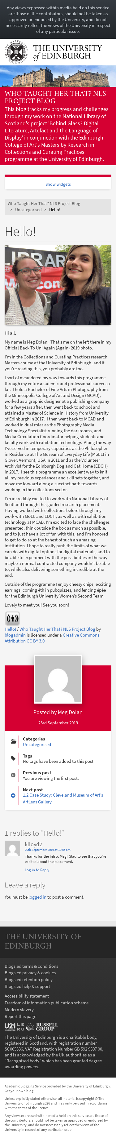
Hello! (10, 629)
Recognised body (22, 1061)
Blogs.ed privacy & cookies (30, 973)
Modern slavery (19, 1009)
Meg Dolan (70, 712)
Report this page (20, 1016)
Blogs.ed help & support (27, 986)
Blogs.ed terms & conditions (31, 966)
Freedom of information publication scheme (46, 1003)
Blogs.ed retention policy (29, 979)
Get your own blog (19, 1090)
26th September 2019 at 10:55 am (48, 850)
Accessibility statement (27, 996)
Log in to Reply (37, 870)
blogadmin (15, 635)
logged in (37, 897)
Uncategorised (28, 209)
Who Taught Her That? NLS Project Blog (55, 97)
